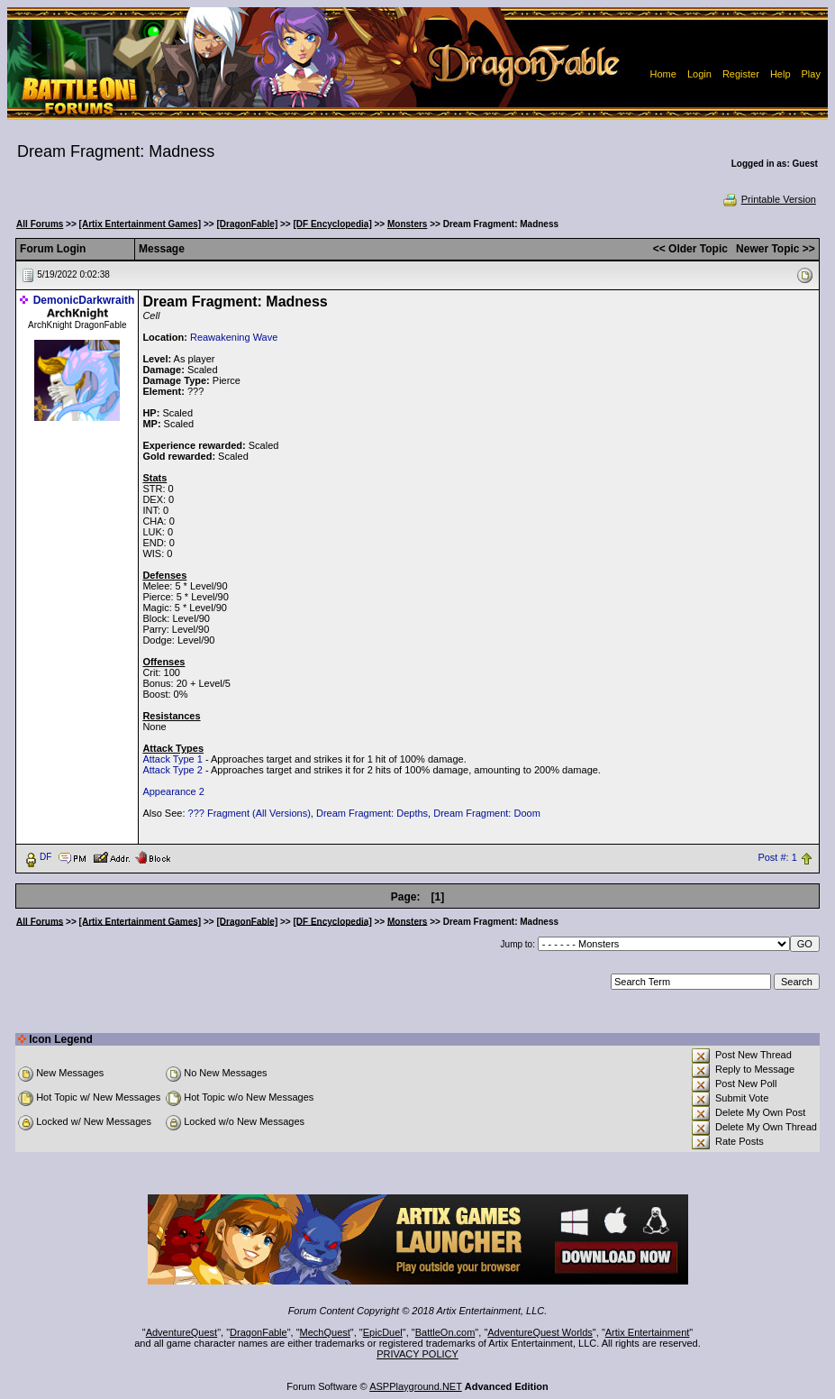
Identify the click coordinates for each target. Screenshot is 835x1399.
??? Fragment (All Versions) (249, 813)
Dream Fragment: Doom (486, 813)
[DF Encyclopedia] (332, 224)
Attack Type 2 (172, 769)
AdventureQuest (182, 1332)
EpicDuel (383, 1332)
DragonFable (258, 1332)
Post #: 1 (777, 857)
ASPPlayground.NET (415, 1386)
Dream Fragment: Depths (372, 813)
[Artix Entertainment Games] (140, 224)
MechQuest (325, 1332)
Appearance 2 (173, 791)
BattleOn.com (445, 1332)
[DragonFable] (246, 224)
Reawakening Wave (233, 337)
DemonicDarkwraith (84, 300)
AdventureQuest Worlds (540, 1332)
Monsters (407, 224)
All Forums (39, 224)
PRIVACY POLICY (417, 1354)
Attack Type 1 (172, 759)
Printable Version (769, 199)
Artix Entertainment (647, 1332)
